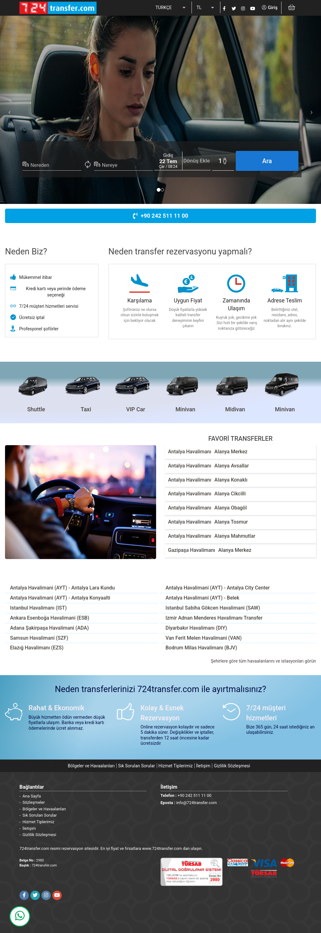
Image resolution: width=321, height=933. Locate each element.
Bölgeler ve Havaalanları (91, 765)
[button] (8, 110)
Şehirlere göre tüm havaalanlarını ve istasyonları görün (263, 661)
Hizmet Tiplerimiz (176, 765)
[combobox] (56, 165)
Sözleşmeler (34, 802)
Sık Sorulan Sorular (136, 765)
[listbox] (171, 7)
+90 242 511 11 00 (160, 215)
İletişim (203, 765)
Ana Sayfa (32, 796)
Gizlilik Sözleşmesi (232, 765)
